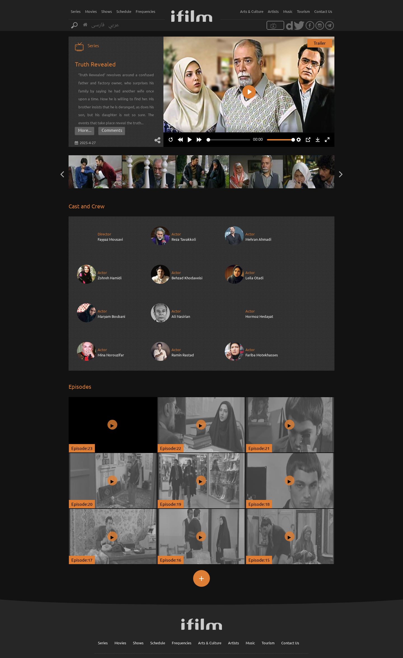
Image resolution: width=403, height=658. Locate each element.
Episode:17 (81, 521)
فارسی (97, 25)
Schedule (123, 11)
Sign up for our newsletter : (210, 630)
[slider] (228, 139)
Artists (273, 11)
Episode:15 (259, 521)
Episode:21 (259, 409)
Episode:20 (81, 465)
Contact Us (323, 11)
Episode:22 (170, 409)
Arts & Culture (251, 11)
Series (76, 11)
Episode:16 (170, 521)
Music (287, 11)
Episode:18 (259, 465)
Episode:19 (170, 465)
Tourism (303, 11)
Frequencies (145, 11)
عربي (113, 25)
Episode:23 (81, 409)
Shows (106, 11)
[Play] (189, 139)
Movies (91, 11)
